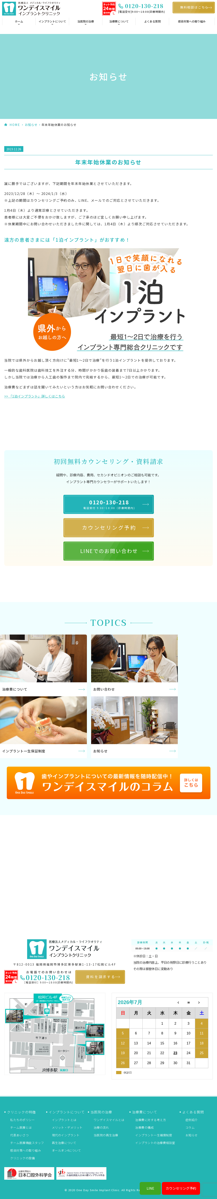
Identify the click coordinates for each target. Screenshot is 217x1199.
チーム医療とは (21, 1127)
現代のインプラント (66, 1135)
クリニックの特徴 (21, 1111)
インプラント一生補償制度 (153, 1135)
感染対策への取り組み (192, 21)
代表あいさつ (19, 1135)
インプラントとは (64, 1120)
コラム (190, 1127)
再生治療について (64, 1143)
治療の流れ (101, 1127)
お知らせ (31, 125)
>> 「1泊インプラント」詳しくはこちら (34, 396)
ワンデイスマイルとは (109, 1120)
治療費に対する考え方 (150, 1120)
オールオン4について (66, 1150)
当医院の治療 (85, 21)
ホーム (19, 21)
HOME (15, 125)
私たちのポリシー (22, 1120)
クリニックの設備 (22, 1158)
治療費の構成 (144, 1127)
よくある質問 (152, 21)
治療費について (119, 21)
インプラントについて (52, 21)
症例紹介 (191, 1120)
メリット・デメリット (67, 1127)
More (43, 665)
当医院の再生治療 (106, 1135)
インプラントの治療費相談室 (155, 1143)
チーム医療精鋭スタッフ (27, 1143)
